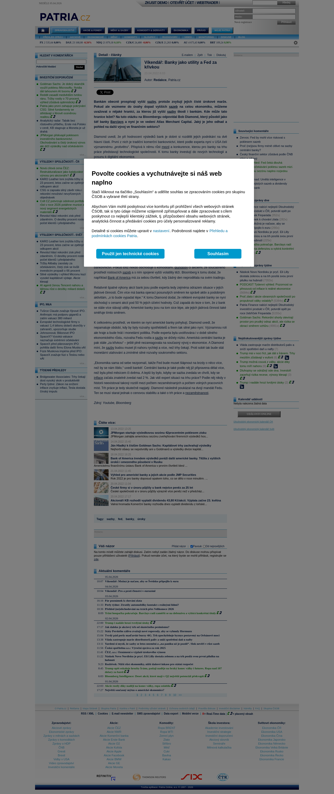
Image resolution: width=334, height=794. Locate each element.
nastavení (161, 231)
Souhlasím (218, 254)
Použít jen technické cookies (130, 254)
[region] (169, 213)
